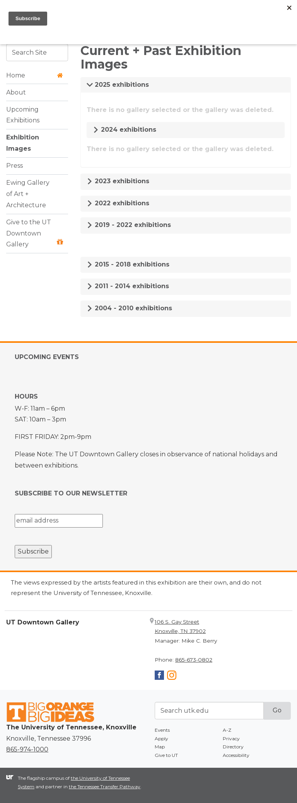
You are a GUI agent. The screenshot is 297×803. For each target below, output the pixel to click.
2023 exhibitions (118, 181)
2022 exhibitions (118, 203)
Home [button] (34, 75)
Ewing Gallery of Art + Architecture (28, 194)
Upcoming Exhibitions (22, 115)
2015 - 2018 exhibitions (128, 264)
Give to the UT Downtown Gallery (34, 233)
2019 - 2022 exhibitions (129, 225)
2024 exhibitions (124, 129)
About (16, 92)
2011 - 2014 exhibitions (128, 286)
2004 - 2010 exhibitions (129, 308)
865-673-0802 (193, 660)
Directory (233, 747)
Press (14, 165)
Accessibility (236, 755)
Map (160, 747)
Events (162, 730)
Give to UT (166, 755)
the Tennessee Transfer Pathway (104, 786)
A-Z (227, 730)
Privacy (231, 738)
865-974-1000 (27, 749)
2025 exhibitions (118, 84)
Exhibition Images (22, 143)
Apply (161, 738)
